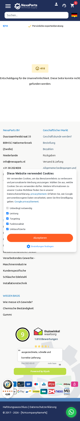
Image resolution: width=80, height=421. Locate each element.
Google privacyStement (26, 201)
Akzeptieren (40, 237)
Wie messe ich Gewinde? (18, 302)
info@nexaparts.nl (14, 161)
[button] (74, 15)
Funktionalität (17, 224)
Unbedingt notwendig (21, 208)
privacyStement (39, 194)
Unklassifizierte (18, 229)
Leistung (14, 213)
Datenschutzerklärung (43, 406)
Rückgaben (49, 155)
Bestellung (49, 142)
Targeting (15, 218)
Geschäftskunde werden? (57, 136)
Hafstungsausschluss (15, 406)
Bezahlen (48, 149)
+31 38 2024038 (12, 167)
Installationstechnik (15, 283)
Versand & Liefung (53, 161)
